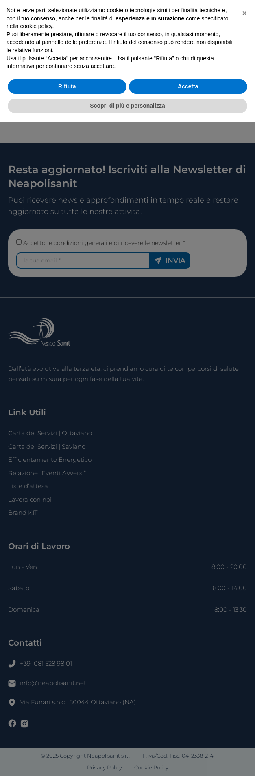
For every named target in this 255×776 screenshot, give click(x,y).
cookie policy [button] (36, 680)
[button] (244, 666)
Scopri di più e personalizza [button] (127, 759)
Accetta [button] (188, 740)
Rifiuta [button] (67, 740)
